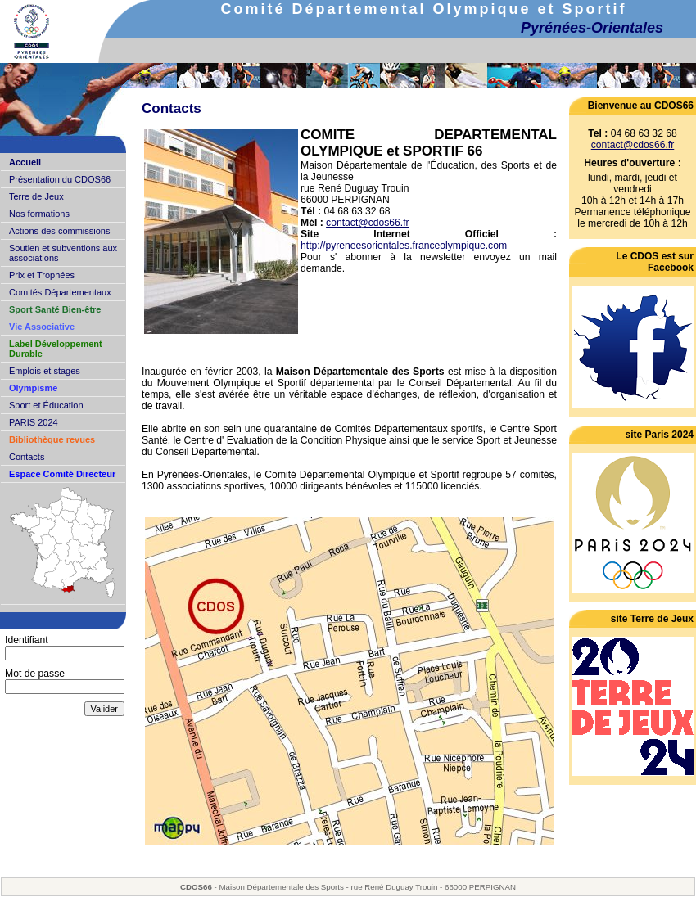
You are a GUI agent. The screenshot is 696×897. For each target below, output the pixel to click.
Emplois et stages (44, 371)
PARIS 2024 (33, 422)
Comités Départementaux (60, 292)
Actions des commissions (60, 231)
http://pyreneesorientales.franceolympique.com (404, 245)
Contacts (26, 457)
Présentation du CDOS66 (60, 179)
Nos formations (39, 214)
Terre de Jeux (36, 196)
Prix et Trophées (42, 275)
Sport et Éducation (46, 405)
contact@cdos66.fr (367, 222)
